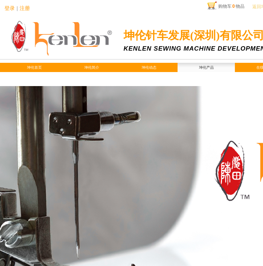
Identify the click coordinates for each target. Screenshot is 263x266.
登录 (9, 8)
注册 (25, 8)
